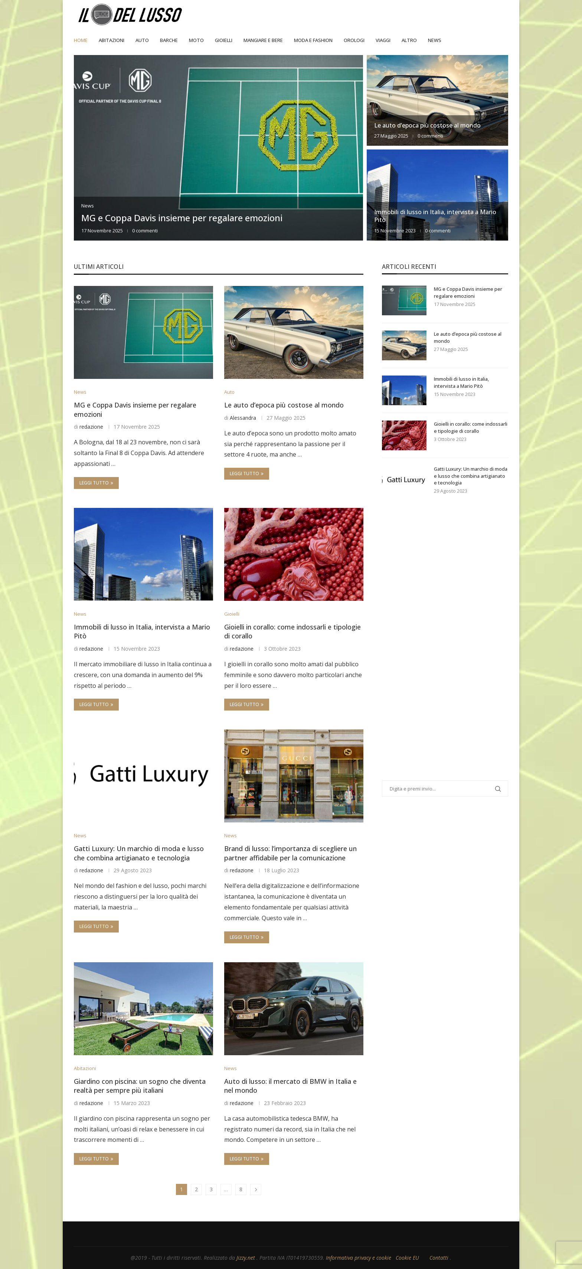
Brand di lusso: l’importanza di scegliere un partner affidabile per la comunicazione (290, 853)
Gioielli (223, 40)
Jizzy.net (246, 1257)
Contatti (439, 1257)
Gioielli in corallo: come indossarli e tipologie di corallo (470, 427)
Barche (169, 40)
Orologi (354, 40)
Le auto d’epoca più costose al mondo (427, 125)
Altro (409, 40)
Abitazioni (111, 40)
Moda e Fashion (313, 40)
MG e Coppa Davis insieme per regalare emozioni (181, 218)
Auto (142, 40)
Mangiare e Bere (263, 40)
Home (81, 40)
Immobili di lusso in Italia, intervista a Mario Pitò (435, 216)
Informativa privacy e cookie (359, 1257)
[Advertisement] (437, 646)
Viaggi (383, 40)
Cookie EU (407, 1257)
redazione (91, 426)
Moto (196, 40)
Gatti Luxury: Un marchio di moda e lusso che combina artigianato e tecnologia (139, 853)
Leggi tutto (96, 483)
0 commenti (145, 230)
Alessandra (243, 417)
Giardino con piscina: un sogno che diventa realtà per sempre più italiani (140, 1086)
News (434, 40)
